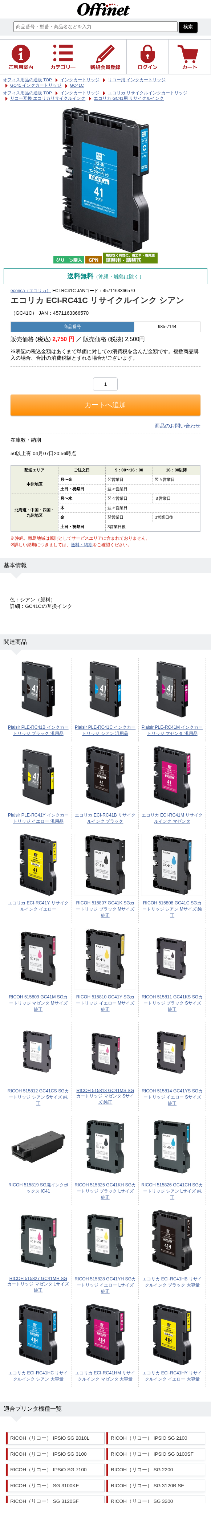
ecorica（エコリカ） (31, 290)
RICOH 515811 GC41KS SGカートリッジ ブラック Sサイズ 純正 (172, 1003)
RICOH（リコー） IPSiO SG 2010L (49, 1438)
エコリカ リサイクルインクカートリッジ (147, 93)
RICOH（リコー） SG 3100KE (44, 1485)
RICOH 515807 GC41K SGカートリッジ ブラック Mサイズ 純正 (105, 909)
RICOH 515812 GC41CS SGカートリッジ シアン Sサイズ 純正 (38, 1097)
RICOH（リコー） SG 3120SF (44, 1501)
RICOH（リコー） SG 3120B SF (147, 1485)
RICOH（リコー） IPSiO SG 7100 (48, 1469)
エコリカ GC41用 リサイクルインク (129, 98)
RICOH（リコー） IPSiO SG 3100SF (152, 1454)
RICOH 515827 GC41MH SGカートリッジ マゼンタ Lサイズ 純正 (38, 1284)
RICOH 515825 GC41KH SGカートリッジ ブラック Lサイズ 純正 (105, 1191)
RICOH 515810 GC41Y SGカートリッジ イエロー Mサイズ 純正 (105, 1003)
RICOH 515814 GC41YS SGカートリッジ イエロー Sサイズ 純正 (172, 1097)
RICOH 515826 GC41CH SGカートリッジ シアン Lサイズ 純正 (172, 1191)
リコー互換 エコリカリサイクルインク (47, 98)
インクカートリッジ (80, 93)
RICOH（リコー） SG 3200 (142, 1501)
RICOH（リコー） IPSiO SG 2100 (149, 1438)
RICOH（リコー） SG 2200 (142, 1469)
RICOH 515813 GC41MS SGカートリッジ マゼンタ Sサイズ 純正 (105, 1096)
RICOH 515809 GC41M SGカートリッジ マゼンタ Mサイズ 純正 (38, 1003)
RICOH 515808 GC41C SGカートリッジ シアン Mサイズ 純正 (172, 909)
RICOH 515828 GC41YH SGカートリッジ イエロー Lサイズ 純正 (105, 1285)
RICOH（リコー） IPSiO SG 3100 (48, 1454)
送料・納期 (82, 544)
